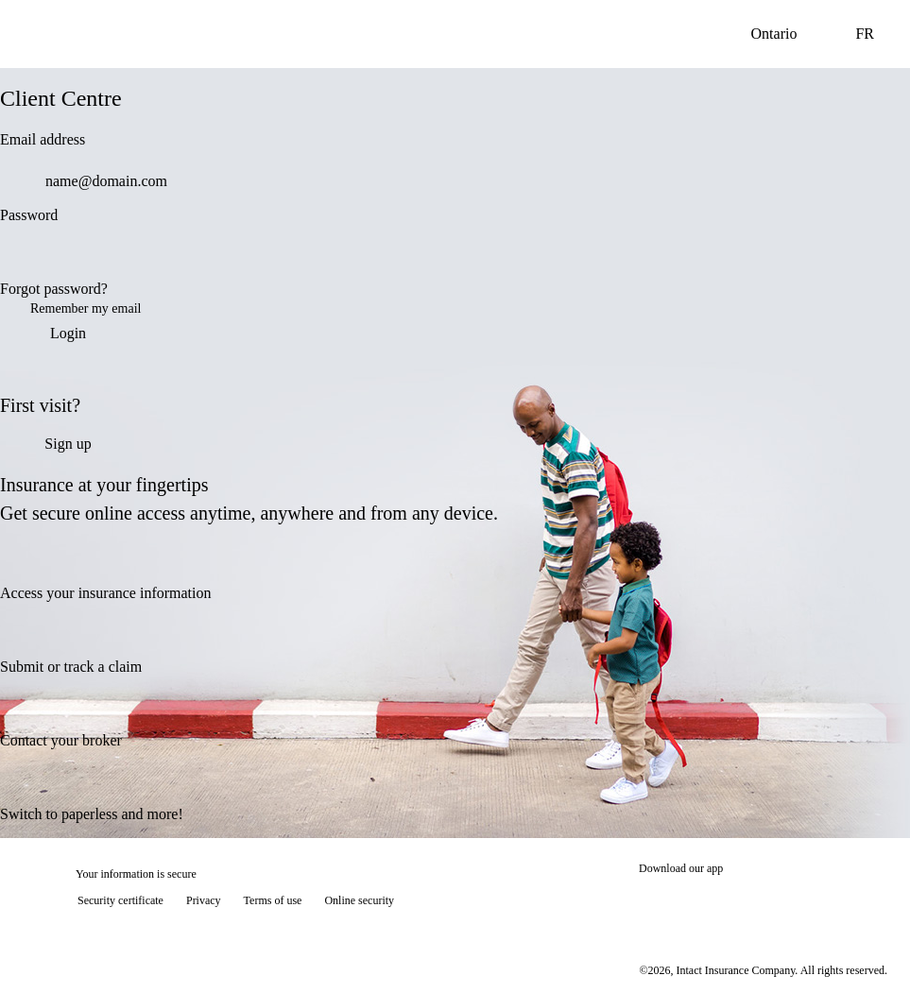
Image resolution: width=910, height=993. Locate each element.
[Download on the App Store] (695, 902)
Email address (42, 139)
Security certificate (120, 900)
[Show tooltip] (868, 951)
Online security (359, 900)
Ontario (789, 34)
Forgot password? (54, 289)
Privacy (203, 900)
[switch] (580, 257)
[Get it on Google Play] (823, 902)
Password (29, 215)
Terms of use (273, 900)
